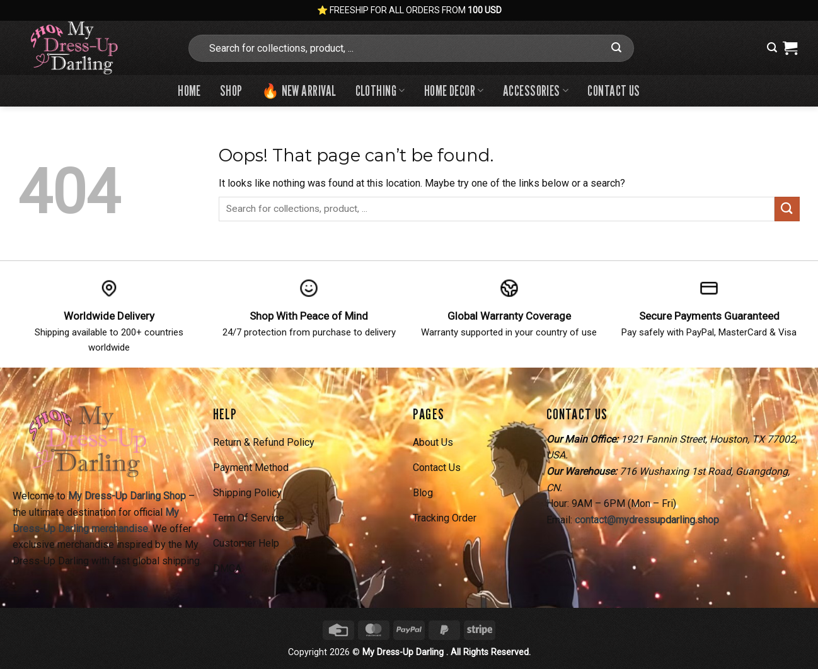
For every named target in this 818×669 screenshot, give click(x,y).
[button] (772, 47)
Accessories (536, 90)
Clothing (380, 90)
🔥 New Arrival (299, 90)
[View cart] (790, 48)
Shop (231, 90)
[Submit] (616, 48)
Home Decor (454, 90)
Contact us (613, 90)
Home (189, 90)
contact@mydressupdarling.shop (647, 520)
